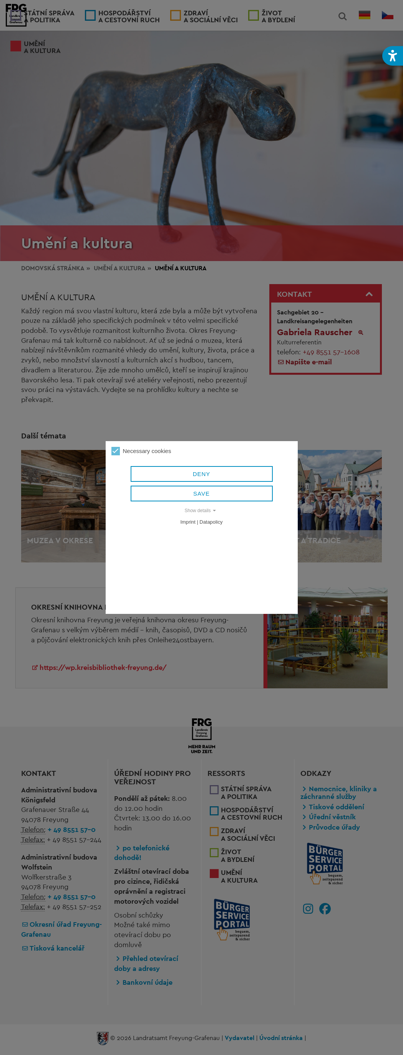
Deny (202, 474)
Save (201, 493)
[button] (392, 56)
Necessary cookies (141, 451)
